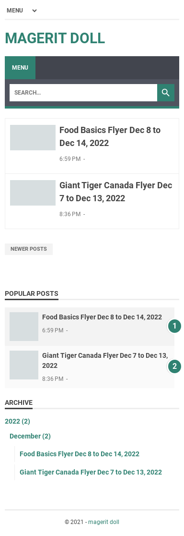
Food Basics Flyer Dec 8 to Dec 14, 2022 (102, 317)
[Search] (83, 92)
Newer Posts (29, 249)
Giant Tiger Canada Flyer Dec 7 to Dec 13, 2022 (91, 472)
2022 (17, 421)
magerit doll (55, 38)
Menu (20, 67)
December (30, 436)
